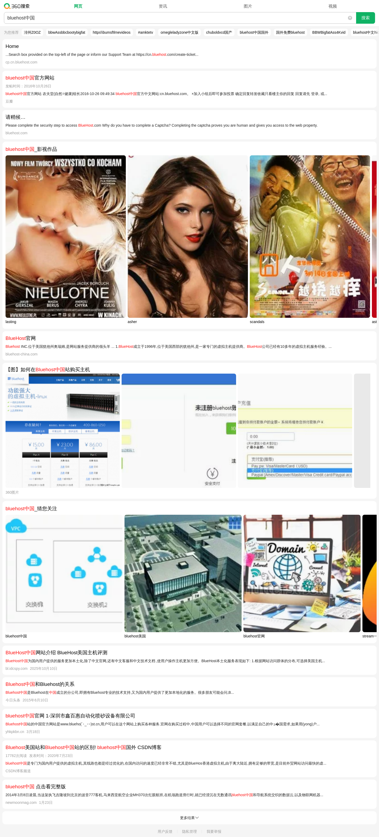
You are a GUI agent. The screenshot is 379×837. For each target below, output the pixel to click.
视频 (332, 6)
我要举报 (214, 831)
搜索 (365, 18)
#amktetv (145, 32)
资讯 (163, 6)
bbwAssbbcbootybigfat (66, 32)
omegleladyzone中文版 (179, 32)
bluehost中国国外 (254, 32)
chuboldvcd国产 (219, 32)
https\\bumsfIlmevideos (112, 32)
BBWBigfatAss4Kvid (329, 32)
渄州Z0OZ (32, 32)
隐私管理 (189, 831)
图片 (248, 6)
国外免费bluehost (290, 32)
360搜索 (18, 6)
